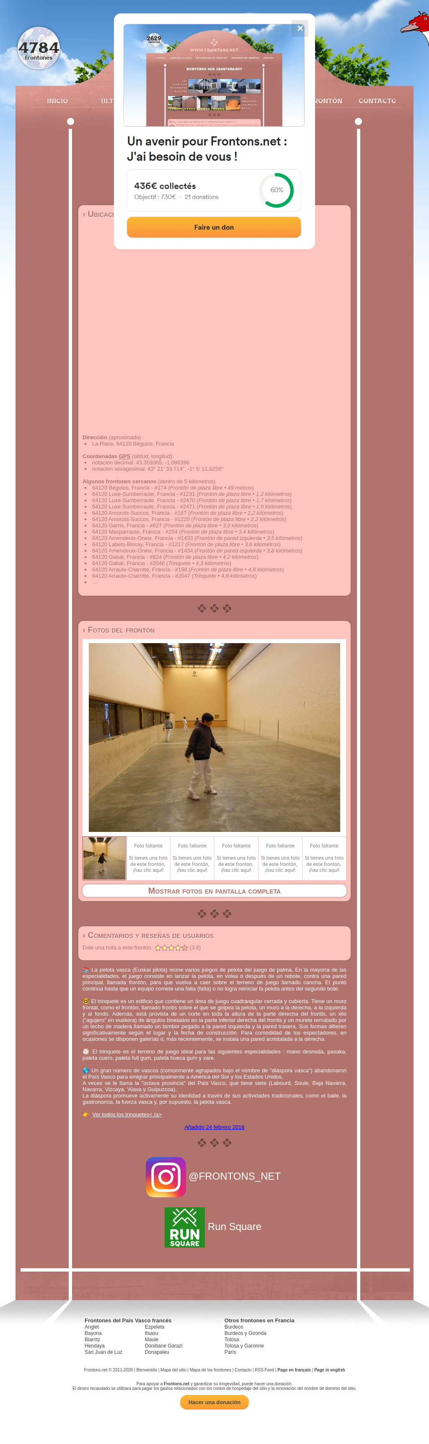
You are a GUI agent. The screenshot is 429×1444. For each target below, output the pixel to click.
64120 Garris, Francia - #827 (127, 525)
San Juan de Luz (103, 1352)
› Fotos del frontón (119, 629)
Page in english (329, 1370)
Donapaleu (157, 1352)
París (230, 1352)
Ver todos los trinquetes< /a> (127, 1114)
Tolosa (232, 1339)
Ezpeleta (155, 1327)
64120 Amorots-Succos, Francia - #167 (139, 513)
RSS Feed (264, 1370)
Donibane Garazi (164, 1346)
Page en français (294, 1370)
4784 (38, 47)
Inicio (57, 100)
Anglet (92, 1327)
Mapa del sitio (173, 1370)
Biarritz (92, 1339)
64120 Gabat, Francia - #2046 (128, 563)
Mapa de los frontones (210, 1370)
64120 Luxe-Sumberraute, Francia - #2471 (143, 506)
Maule (152, 1339)
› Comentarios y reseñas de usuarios (148, 935)
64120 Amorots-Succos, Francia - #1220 (141, 519)
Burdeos (234, 1327)
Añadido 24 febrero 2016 (214, 1127)
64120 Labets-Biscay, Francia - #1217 (138, 544)
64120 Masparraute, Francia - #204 (135, 532)
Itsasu (151, 1333)
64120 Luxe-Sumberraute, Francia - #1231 (143, 494)
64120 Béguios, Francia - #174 (129, 488)
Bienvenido (146, 1370)
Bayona (93, 1333)
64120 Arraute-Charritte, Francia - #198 (139, 569)
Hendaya (95, 1346)
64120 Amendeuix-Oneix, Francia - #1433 (142, 538)
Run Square (214, 1226)
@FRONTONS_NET (215, 1176)
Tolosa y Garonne (244, 1346)
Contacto (374, 100)
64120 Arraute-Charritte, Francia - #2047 (141, 576)
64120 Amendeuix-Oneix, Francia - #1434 (142, 550)
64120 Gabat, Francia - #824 (127, 557)
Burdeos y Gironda (245, 1333)
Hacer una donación (214, 1402)
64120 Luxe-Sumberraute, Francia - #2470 (143, 500)
